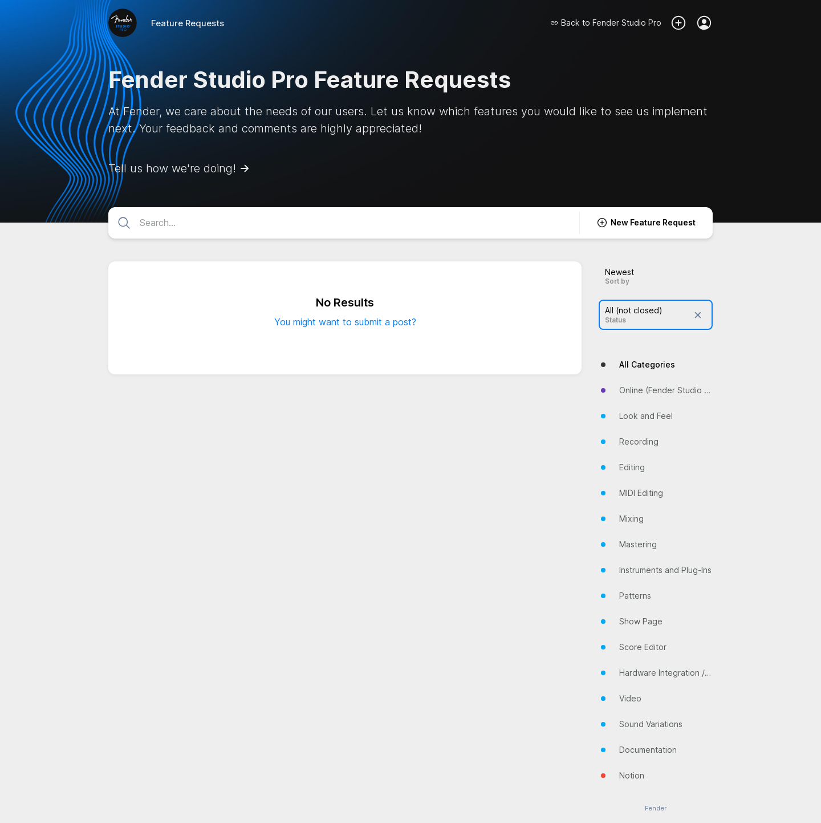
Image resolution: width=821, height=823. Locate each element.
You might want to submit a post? (345, 322)
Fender (655, 808)
